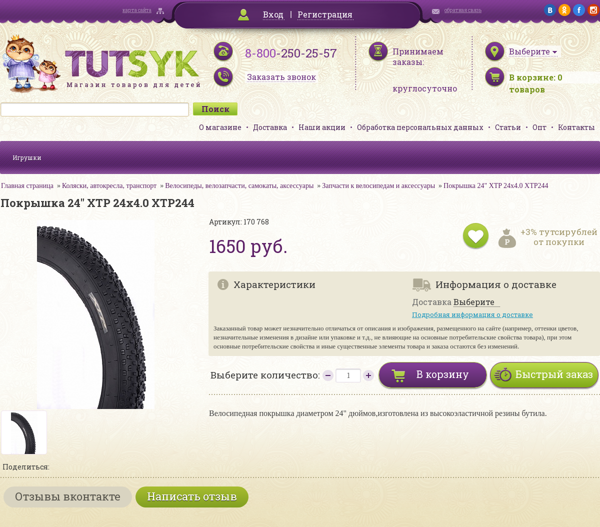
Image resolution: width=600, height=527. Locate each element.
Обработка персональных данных (420, 127)
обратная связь (463, 10)
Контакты (576, 127)
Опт (539, 127)
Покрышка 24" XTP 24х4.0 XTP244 (496, 186)
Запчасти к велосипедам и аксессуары (378, 186)
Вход (273, 14)
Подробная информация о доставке (472, 314)
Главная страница (27, 186)
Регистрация (325, 14)
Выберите (474, 302)
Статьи (508, 127)
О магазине (220, 127)
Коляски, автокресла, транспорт (109, 186)
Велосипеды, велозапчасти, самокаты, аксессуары (239, 186)
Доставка (270, 127)
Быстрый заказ (554, 374)
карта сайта (137, 10)
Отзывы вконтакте (67, 496)
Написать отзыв (192, 496)
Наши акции (322, 127)
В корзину (442, 374)
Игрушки (27, 158)
